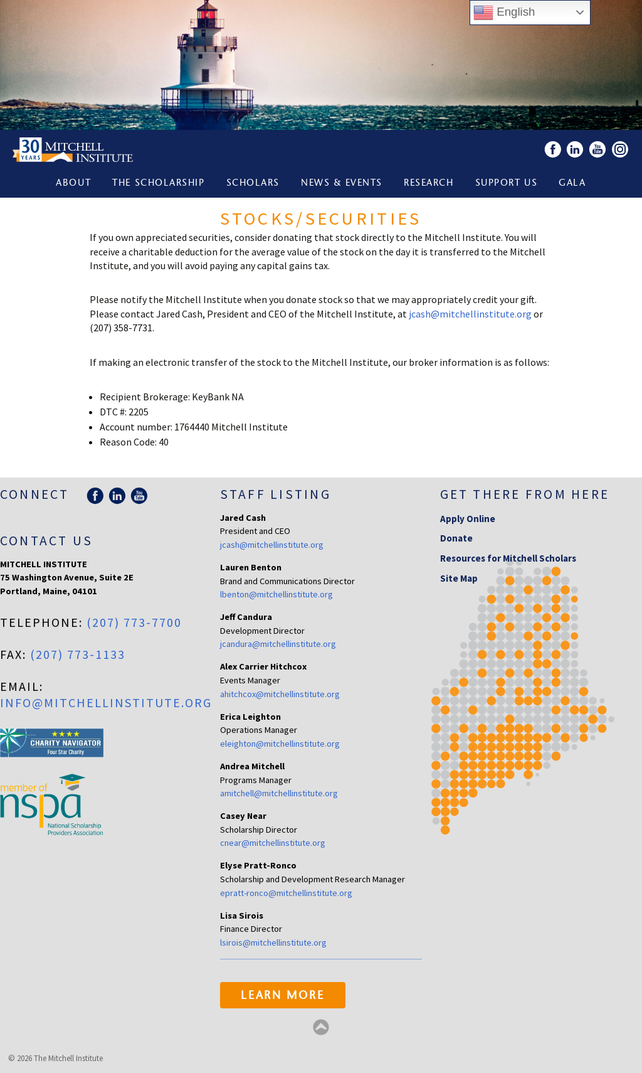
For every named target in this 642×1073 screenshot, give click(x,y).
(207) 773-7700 (134, 622)
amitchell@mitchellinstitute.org (279, 793)
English (504, 13)
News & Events (341, 183)
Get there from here (525, 494)
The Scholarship (158, 183)
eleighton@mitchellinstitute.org (280, 743)
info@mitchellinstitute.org (106, 702)
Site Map (459, 578)
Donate (456, 538)
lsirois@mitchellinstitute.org (273, 942)
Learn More (282, 996)
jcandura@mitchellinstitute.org (278, 643)
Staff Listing (275, 494)
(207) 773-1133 (77, 654)
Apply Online (467, 518)
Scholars (253, 183)
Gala (572, 183)
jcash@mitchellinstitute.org (470, 313)
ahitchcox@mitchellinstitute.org (280, 694)
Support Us (506, 183)
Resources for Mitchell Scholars (508, 558)
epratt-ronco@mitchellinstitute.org (286, 893)
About (73, 183)
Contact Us (46, 540)
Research (428, 183)
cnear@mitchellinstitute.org (272, 842)
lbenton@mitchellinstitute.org (276, 594)
